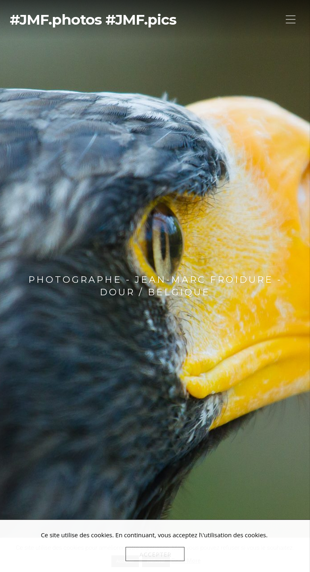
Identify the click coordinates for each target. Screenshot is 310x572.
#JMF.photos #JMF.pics (93, 19)
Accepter (155, 554)
